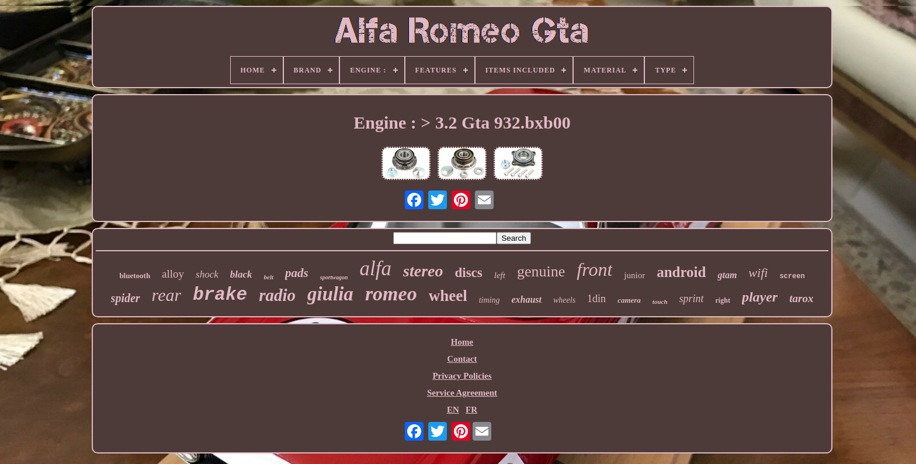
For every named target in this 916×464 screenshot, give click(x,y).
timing (489, 300)
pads (296, 273)
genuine (541, 271)
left (499, 275)
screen (791, 276)
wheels (564, 300)
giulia (330, 293)
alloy (173, 274)
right (723, 300)
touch (660, 301)
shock (207, 274)
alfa (375, 268)
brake (220, 295)
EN (453, 409)
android (681, 272)
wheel (448, 295)
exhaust (526, 299)
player (760, 296)
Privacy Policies (461, 375)
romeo (391, 293)
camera (629, 300)
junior (634, 275)
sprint (691, 298)
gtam (727, 275)
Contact (462, 358)
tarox (801, 298)
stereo (423, 271)
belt (269, 277)
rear (167, 294)
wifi (758, 272)
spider (125, 298)
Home (462, 342)
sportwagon (334, 277)
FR (471, 409)
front (594, 269)
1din (596, 298)
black (241, 274)
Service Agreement (462, 392)
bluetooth (134, 275)
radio (277, 295)
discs (468, 272)
